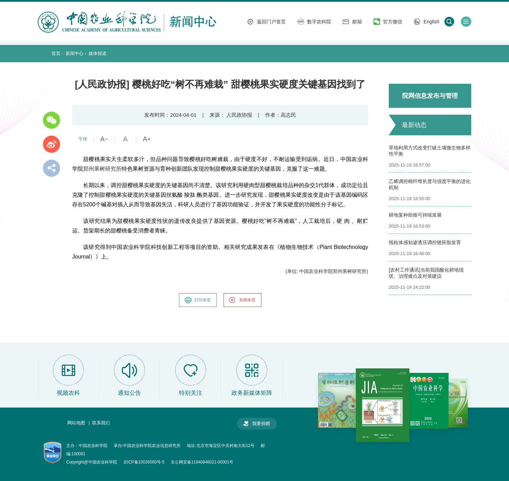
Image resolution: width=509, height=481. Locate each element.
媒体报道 (97, 53)
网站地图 (76, 422)
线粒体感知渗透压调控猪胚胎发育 (425, 242)
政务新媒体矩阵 (251, 393)
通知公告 (129, 393)
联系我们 (101, 422)
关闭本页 (242, 300)
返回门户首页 (266, 21)
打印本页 (197, 300)
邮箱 (352, 21)
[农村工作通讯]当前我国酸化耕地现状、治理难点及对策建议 (426, 273)
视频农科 (68, 393)
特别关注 (190, 393)
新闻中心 (74, 53)
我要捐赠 (256, 424)
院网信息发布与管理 (430, 95)
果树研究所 (108, 169)
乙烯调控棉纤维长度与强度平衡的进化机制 (430, 184)
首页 (56, 53)
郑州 (88, 169)
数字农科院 (314, 21)
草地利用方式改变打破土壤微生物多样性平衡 (430, 151)
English (426, 21)
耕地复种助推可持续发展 (415, 215)
